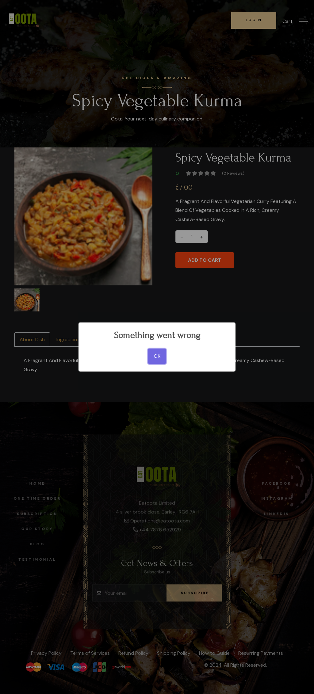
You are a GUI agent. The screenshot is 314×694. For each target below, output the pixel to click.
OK (157, 356)
